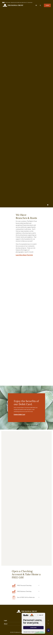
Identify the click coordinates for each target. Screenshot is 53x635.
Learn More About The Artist (24, 255)
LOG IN (41, 632)
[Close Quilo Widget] (48, 630)
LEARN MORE (33, 627)
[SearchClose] (40, 5)
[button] (26, 586)
